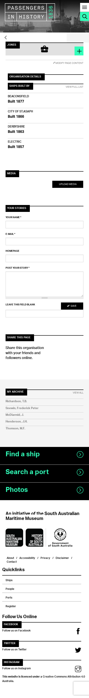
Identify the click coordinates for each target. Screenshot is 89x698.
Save (72, 306)
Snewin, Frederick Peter (22, 408)
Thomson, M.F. (15, 428)
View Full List (74, 87)
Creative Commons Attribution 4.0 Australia (43, 678)
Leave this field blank (20, 304)
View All (78, 392)
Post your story (18, 268)
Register (11, 605)
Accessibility (27, 557)
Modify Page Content (68, 63)
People (10, 588)
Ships (9, 579)
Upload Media (68, 184)
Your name (13, 217)
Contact (12, 561)
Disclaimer (62, 557)
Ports (9, 597)
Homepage (12, 251)
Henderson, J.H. (16, 421)
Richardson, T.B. (16, 401)
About (10, 557)
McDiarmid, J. (15, 415)
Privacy (45, 557)
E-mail (10, 234)
